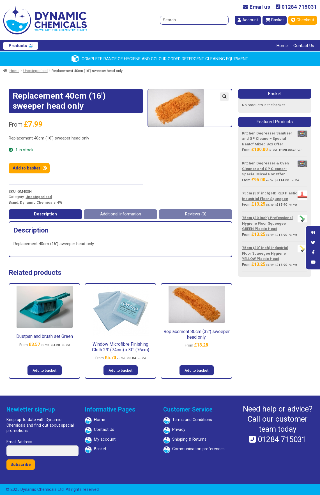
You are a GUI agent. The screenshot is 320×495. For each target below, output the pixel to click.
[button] (224, 96)
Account (248, 19)
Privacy (178, 429)
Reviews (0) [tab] (195, 214)
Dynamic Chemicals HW (41, 202)
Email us (256, 7)
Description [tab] (45, 214)
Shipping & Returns (189, 439)
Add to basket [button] (44, 370)
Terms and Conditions (192, 419)
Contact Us (303, 45)
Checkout (302, 19)
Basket (274, 19)
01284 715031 (296, 7)
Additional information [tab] (120, 214)
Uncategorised (35, 71)
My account (105, 439)
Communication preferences (198, 449)
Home (282, 45)
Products (18, 45)
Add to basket (26, 168)
